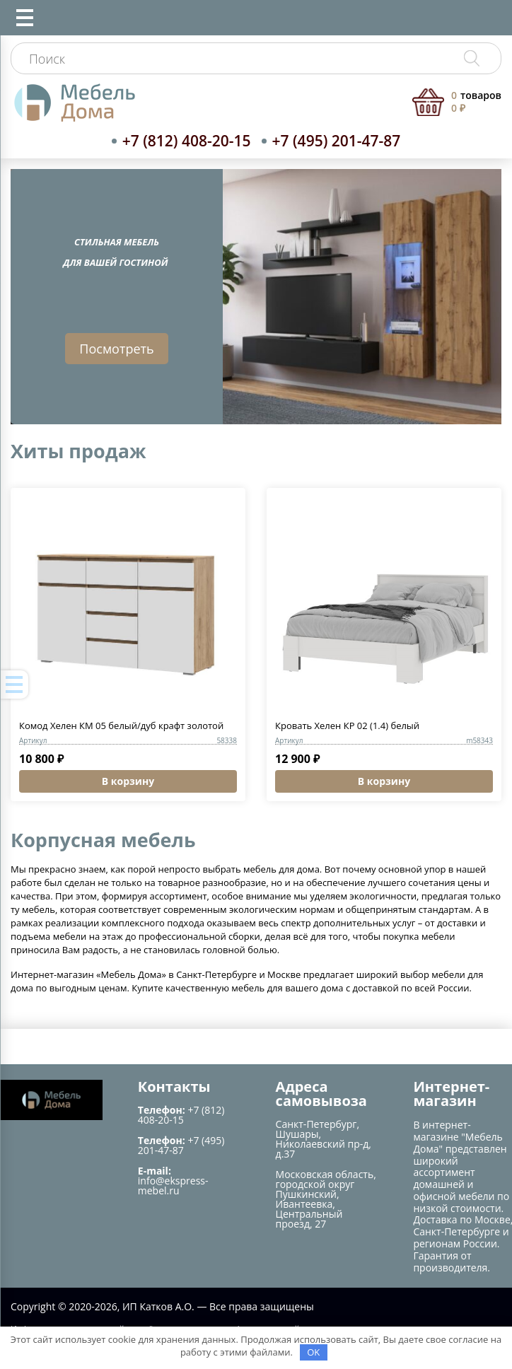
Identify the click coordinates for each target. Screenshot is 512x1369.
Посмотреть (116, 348)
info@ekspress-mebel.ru (173, 1185)
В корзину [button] (128, 781)
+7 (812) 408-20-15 (186, 141)
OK (313, 1352)
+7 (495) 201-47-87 (336, 141)
